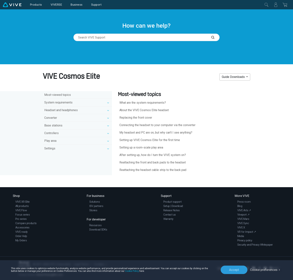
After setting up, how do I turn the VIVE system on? (152, 155)
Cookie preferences (263, 270)
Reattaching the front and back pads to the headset (152, 162)
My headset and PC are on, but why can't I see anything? (155, 132)
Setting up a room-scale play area (141, 147)
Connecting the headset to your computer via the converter (157, 125)
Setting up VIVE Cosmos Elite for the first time (149, 140)
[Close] (266, 4)
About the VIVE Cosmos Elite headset (144, 110)
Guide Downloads (234, 77)
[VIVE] (12, 4)
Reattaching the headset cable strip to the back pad (152, 170)
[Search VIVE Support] (215, 37)
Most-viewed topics (57, 95)
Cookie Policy (132, 271)
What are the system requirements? (142, 102)
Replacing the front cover (135, 117)
